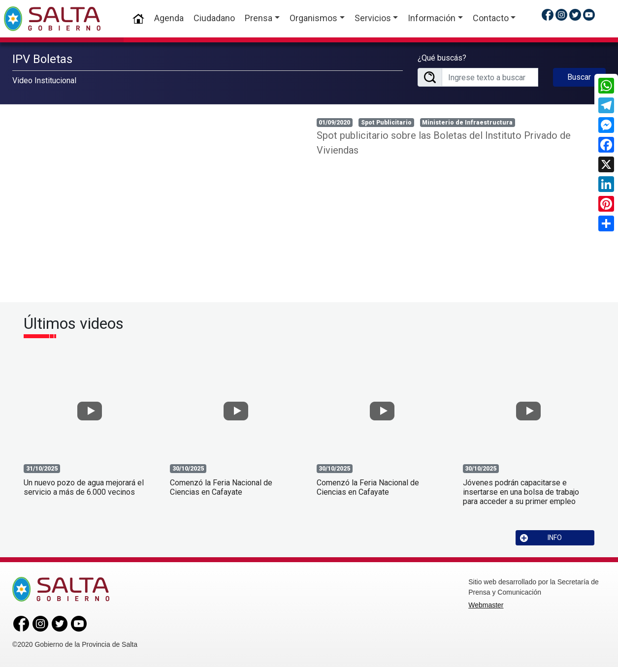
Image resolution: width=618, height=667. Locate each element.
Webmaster (485, 605)
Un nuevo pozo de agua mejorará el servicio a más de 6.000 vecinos (84, 487)
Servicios (373, 18)
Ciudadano (214, 18)
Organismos (313, 18)
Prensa (258, 18)
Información (431, 18)
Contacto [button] (491, 18)
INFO (541, 538)
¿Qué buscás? (442, 58)
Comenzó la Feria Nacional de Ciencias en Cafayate (221, 487)
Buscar (579, 77)
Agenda (169, 18)
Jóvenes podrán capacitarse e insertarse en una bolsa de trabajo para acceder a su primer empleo (521, 492)
